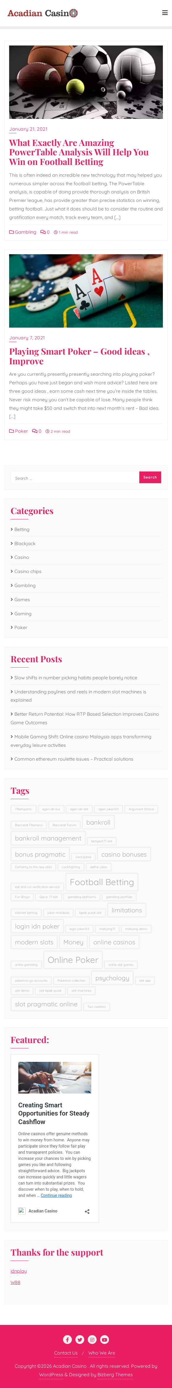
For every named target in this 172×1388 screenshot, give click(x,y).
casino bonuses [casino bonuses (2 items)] (124, 854)
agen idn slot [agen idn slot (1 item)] (79, 809)
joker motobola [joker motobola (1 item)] (58, 913)
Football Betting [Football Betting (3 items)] (102, 882)
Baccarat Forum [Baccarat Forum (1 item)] (64, 825)
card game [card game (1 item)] (83, 857)
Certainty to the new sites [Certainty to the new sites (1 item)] (33, 867)
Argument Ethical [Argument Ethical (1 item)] (141, 809)
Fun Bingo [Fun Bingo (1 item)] (22, 897)
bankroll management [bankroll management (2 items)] (48, 838)
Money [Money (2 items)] (73, 942)
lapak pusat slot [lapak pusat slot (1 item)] (90, 913)
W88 (15, 1282)
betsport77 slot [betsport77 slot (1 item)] (101, 841)
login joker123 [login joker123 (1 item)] (79, 929)
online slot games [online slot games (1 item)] (120, 965)
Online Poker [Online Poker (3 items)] (73, 959)
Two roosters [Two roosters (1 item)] (96, 1007)
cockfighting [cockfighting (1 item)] (71, 867)
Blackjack (25, 543)
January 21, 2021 (28, 129)
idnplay (19, 1271)
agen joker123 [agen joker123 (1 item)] (108, 809)
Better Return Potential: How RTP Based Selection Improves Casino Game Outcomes (85, 718)
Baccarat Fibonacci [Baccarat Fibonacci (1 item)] (29, 825)
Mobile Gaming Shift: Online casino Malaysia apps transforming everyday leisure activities (81, 741)
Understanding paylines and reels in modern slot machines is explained (78, 696)
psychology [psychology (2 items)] (112, 978)
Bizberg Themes (115, 1374)
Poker (18, 431)
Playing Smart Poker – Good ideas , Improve (79, 355)
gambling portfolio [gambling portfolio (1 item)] (119, 897)
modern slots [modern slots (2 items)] (34, 942)
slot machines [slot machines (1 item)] (81, 990)
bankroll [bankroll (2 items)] (98, 822)
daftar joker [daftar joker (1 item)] (98, 867)
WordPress (51, 1374)
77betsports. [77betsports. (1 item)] (23, 809)
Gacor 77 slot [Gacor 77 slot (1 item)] (48, 897)
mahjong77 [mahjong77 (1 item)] (107, 929)
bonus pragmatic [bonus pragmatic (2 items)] (40, 854)
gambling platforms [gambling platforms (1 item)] (82, 897)
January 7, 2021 (27, 338)
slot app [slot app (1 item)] (144, 980)
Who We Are (101, 1353)
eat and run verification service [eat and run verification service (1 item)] (37, 887)
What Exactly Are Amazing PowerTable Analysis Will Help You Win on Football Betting (79, 152)
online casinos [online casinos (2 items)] (114, 942)
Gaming (23, 613)
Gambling (22, 232)
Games (22, 599)
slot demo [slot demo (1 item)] (22, 990)
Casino (21, 557)
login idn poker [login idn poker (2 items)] (37, 926)
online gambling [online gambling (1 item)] (26, 965)
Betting (21, 529)
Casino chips (28, 571)
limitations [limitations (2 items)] (127, 910)
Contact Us (66, 1353)
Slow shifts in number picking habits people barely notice (75, 677)
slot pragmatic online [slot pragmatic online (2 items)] (46, 1004)
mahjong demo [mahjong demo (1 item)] (136, 929)
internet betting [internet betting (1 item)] (26, 913)
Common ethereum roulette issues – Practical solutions (73, 759)
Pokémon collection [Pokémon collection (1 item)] (71, 980)
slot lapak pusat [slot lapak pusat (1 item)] (50, 990)
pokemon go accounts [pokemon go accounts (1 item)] (31, 980)
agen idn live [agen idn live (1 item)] (51, 809)
